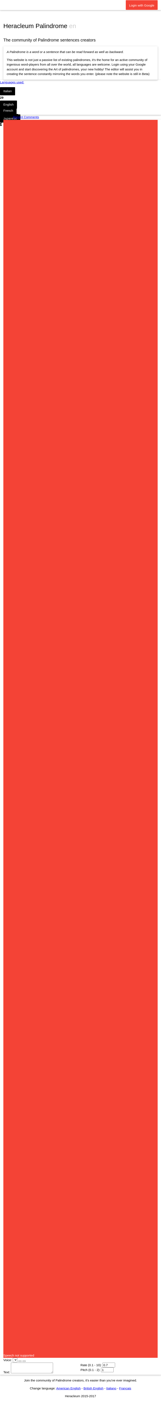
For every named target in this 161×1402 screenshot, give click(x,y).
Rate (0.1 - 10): (91, 1365)
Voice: (7, 1360)
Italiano (111, 1388)
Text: (6, 1372)
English (8, 104)
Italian (7, 91)
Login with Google (141, 5)
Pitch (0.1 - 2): (90, 1370)
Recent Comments (26, 117)
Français (125, 1388)
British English (93, 1388)
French (8, 110)
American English (68, 1388)
